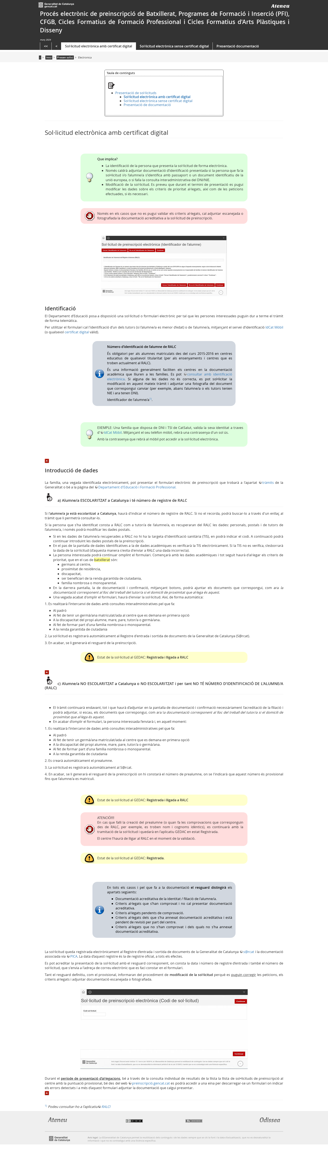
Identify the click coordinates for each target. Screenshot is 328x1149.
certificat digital (77, 332)
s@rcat (248, 951)
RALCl (105, 1106)
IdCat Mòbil (274, 327)
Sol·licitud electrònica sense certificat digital (174, 46)
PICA (73, 956)
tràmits (268, 482)
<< (46, 46)
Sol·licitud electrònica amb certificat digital (98, 46)
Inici (49, 57)
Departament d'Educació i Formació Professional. (137, 487)
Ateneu (280, 6)
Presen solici (65, 57)
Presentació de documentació (147, 104)
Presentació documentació (238, 46)
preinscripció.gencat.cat (151, 1083)
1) (150, 398)
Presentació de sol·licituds (135, 93)
